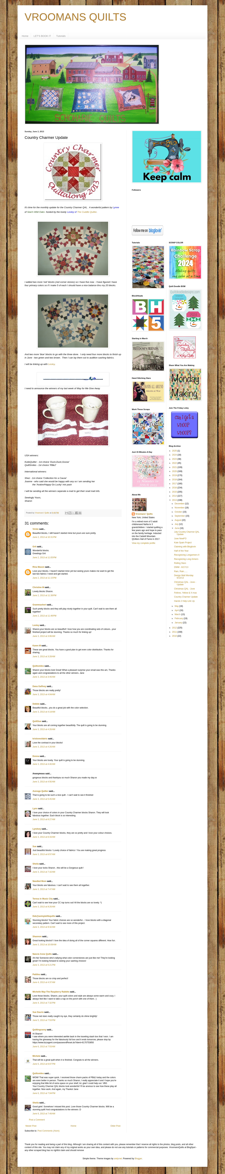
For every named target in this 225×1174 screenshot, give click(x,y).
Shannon (37, 936)
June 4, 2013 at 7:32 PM (44, 1003)
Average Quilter (40, 791)
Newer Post (30, 1126)
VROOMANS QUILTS (75, 17)
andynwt (118, 1158)
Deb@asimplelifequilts (44, 916)
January (179, 622)
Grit (34, 546)
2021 (174, 467)
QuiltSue (37, 721)
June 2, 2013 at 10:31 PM (44, 537)
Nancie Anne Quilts (42, 954)
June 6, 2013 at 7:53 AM (44, 1046)
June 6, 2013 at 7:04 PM (44, 1093)
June (177, 528)
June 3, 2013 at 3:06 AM (44, 636)
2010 (174, 636)
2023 (174, 459)
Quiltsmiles (38, 666)
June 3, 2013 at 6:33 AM (44, 837)
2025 (174, 451)
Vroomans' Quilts (144, 514)
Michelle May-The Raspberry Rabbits (51, 992)
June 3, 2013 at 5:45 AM (44, 799)
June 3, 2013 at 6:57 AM (44, 854)
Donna (36, 756)
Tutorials (61, 36)
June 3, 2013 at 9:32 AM (44, 927)
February (179, 618)
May (177, 606)
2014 (174, 496)
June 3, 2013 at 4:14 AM (44, 712)
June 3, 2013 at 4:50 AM (44, 781)
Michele (36, 1056)
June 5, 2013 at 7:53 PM (44, 1020)
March (178, 614)
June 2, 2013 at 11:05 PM (44, 557)
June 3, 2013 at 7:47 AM (44, 889)
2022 (174, 463)
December (180, 503)
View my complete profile (143, 543)
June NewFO (180, 538)
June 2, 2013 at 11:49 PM (44, 616)
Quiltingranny (39, 1029)
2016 (174, 487)
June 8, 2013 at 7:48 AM (44, 1113)
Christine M (38, 587)
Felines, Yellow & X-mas (185, 593)
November (180, 507)
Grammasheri (39, 605)
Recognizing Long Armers (186, 559)
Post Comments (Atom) (48, 1131)
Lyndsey (37, 829)
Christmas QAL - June (184, 589)
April (177, 610)
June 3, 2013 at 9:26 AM (44, 906)
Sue (34, 846)
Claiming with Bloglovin (185, 546)
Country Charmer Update (186, 597)
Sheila (36, 864)
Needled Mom (39, 881)
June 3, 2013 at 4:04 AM (44, 694)
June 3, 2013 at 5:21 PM (44, 965)
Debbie (36, 704)
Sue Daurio (38, 1012)
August (178, 520)
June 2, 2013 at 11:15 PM (44, 578)
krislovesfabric (40, 738)
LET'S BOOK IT (42, 36)
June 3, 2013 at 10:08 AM (44, 944)
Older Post (115, 1126)
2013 (174, 500)
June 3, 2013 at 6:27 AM (44, 819)
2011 (174, 632)
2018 (174, 479)
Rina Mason (38, 567)
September (180, 516)
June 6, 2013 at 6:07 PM (44, 1064)
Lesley (51, 364)
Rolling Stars (180, 563)
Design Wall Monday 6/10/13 (183, 576)
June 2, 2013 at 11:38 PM (44, 595)
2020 (174, 471)
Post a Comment (37, 1120)
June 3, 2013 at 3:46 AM (44, 677)
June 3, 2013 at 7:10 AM (44, 872)
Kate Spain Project (182, 542)
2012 (174, 627)
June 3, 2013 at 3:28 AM (44, 656)
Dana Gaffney (39, 686)
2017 (174, 483)
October (179, 512)
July (177, 524)
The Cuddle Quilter (87, 212)
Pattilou (36, 974)
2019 (174, 475)
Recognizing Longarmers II (186, 555)
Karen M (37, 645)
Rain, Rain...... (180, 571)
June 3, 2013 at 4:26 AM (44, 729)
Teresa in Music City (43, 899)
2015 (174, 492)
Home (25, 36)
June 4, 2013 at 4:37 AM (44, 982)
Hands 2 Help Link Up (184, 601)
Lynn (35, 808)
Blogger (138, 1158)
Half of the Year (181, 551)
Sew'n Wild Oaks (36, 212)
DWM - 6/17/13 (181, 567)
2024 (174, 455)
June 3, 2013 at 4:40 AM (44, 764)
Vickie (35, 529)
